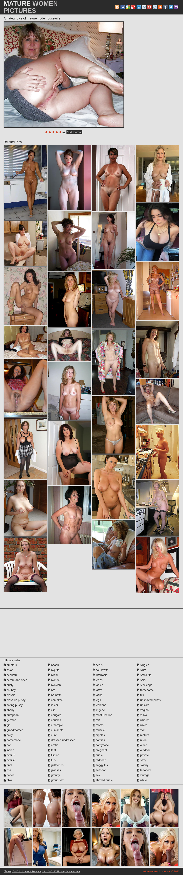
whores (143, 720)
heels (98, 665)
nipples (99, 735)
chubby (10, 690)
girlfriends (56, 765)
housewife (101, 670)
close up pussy (14, 700)
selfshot (99, 770)
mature (143, 735)
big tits (54, 670)
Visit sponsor (74, 132)
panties (99, 740)
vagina (143, 710)
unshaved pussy (149, 700)
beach (53, 665)
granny (54, 775)
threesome (145, 690)
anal (8, 765)
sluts (141, 670)
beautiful (10, 675)
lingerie (99, 710)
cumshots (55, 730)
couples (54, 720)
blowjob (54, 685)
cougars (54, 715)
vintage (143, 775)
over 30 (10, 755)
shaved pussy (103, 780)
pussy (98, 755)
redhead (99, 760)
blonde (54, 680)
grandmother (13, 730)
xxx (140, 730)
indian (9, 750)
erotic (53, 745)
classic (9, 695)
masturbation (102, 715)
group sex (56, 780)
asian (8, 670)
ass (7, 770)
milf (96, 720)
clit (51, 710)
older (142, 745)
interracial (100, 675)
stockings (144, 685)
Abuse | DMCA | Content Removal (22, 871)
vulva (142, 715)
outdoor (143, 750)
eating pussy (13, 705)
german (10, 720)
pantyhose (101, 745)
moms (98, 725)
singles (143, 665)
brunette (55, 695)
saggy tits (100, 765)
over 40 (10, 760)
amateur (10, 665)
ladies (98, 685)
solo (141, 680)
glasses (54, 770)
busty (8, 685)
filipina (53, 755)
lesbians (99, 705)
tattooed (143, 770)
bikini (53, 675)
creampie (55, 725)
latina (98, 695)
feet (52, 750)
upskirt (143, 705)
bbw (8, 780)
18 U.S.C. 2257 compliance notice (61, 871)
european (11, 715)
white (142, 780)
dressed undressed (62, 740)
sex (96, 775)
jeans (98, 680)
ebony (9, 710)
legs (97, 700)
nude (142, 740)
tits (140, 695)
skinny (142, 765)
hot (7, 745)
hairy (8, 735)
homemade (12, 740)
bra (51, 690)
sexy (141, 760)
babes (9, 775)
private (143, 755)
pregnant (100, 750)
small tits (144, 675)
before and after (15, 680)
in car (53, 705)
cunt (52, 735)
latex (97, 690)
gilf (7, 725)
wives (142, 725)
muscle (99, 730)
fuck (52, 760)
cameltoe (55, 700)
